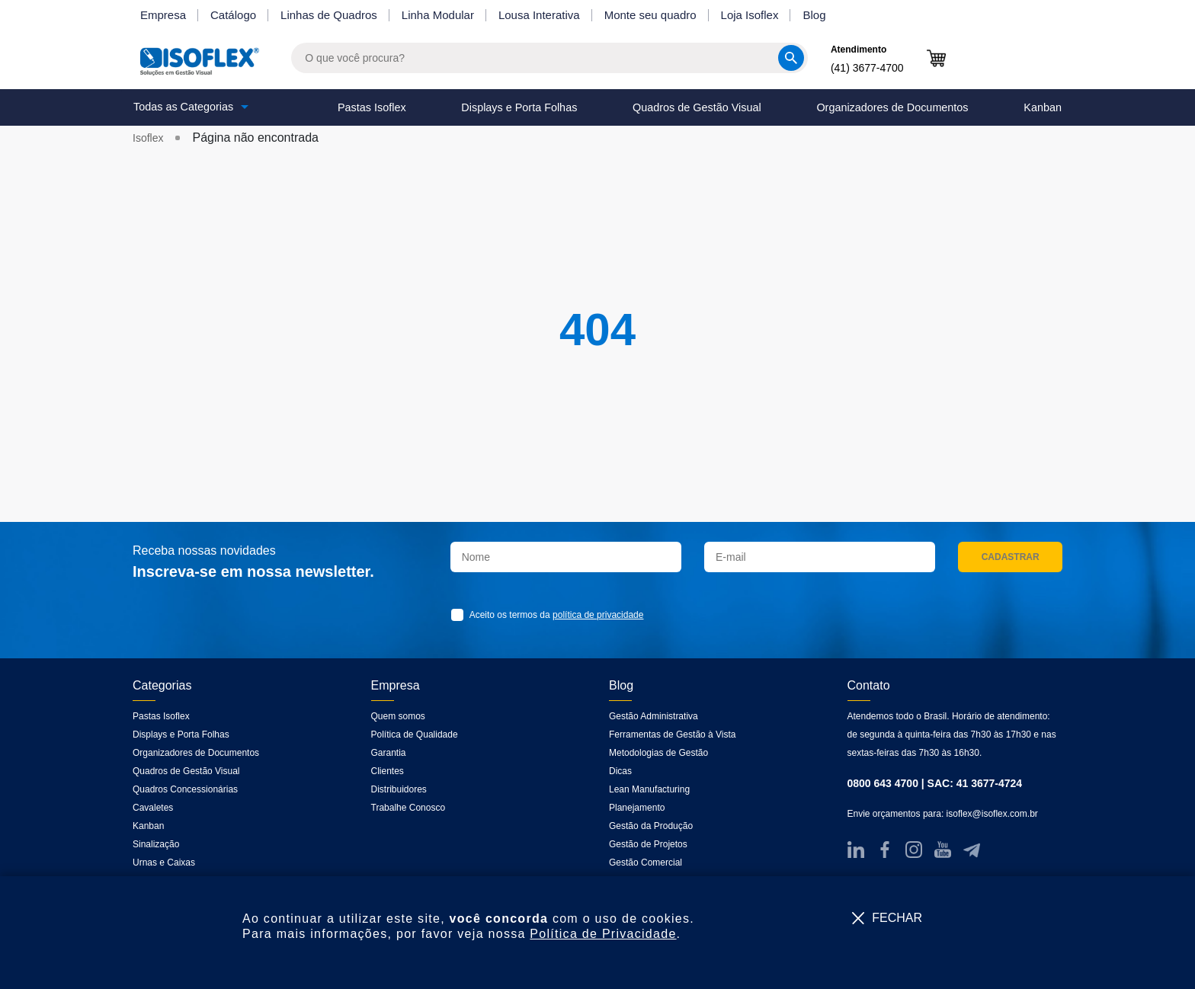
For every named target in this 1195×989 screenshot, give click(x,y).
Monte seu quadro (650, 14)
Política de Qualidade (414, 734)
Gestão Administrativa (653, 716)
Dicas (620, 771)
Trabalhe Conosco (408, 807)
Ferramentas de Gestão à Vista (672, 734)
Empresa (163, 14)
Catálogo (233, 14)
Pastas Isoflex (372, 107)
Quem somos (398, 716)
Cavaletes (153, 807)
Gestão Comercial (645, 862)
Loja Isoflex (750, 14)
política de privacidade (598, 615)
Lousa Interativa (539, 14)
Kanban (1043, 107)
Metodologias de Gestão (658, 752)
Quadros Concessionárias (185, 789)
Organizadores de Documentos (892, 107)
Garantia (388, 752)
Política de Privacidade (603, 933)
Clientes (387, 771)
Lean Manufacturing (649, 789)
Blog (814, 14)
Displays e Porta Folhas (519, 107)
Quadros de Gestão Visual (697, 107)
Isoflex (148, 138)
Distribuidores (399, 789)
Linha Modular (438, 14)
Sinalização (156, 844)
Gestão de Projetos (648, 844)
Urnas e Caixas (164, 862)
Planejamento (637, 807)
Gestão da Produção (651, 826)
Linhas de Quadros (328, 14)
